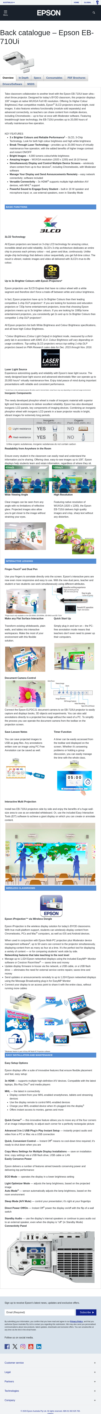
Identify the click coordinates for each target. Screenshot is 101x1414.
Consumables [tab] (54, 78)
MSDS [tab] (30, 84)
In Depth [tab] (24, 78)
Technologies (12, 1391)
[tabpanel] (50, 688)
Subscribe (85, 1312)
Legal (8, 1372)
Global (87, 2)
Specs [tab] (37, 78)
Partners (9, 1381)
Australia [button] (8, 2)
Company (10, 1400)
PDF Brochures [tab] (76, 78)
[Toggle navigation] (5, 12)
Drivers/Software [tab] (12, 84)
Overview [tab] (8, 78)
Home (76, 2)
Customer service (14, 1362)
